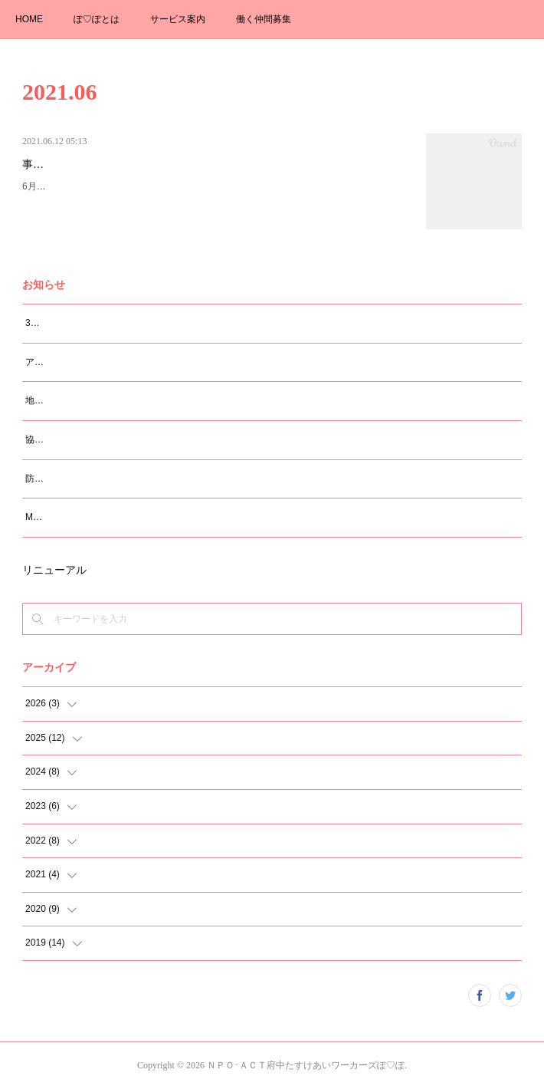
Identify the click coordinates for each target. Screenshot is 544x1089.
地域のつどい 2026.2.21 (77, 400)
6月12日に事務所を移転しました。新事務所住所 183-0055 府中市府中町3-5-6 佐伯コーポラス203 (213, 195)
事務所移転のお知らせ (75, 164)
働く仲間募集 (263, 19)
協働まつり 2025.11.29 (75, 439)
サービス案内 (177, 19)
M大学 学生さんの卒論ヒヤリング (94, 517)
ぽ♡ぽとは (97, 19)
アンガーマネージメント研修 (85, 362)
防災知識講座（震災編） (75, 478)
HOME (29, 19)
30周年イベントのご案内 (76, 322)
